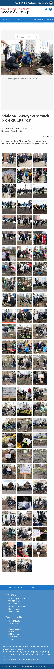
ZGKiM (11, 639)
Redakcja (19, 3)
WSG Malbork (14, 601)
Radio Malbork (14, 609)
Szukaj (41, 3)
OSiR (10, 626)
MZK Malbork (14, 634)
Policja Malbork (15, 611)
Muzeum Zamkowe (16, 606)
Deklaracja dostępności (18, 598)
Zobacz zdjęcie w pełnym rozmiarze (20, 78)
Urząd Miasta (14, 621)
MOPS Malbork (14, 636)
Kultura (16, 19)
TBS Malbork (13, 623)
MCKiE (11, 631)
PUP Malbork (14, 603)
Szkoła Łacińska (15, 629)
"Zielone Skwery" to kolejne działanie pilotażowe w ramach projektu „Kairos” (25, 142)
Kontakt (30, 587)
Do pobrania (30, 3)
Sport (26, 19)
